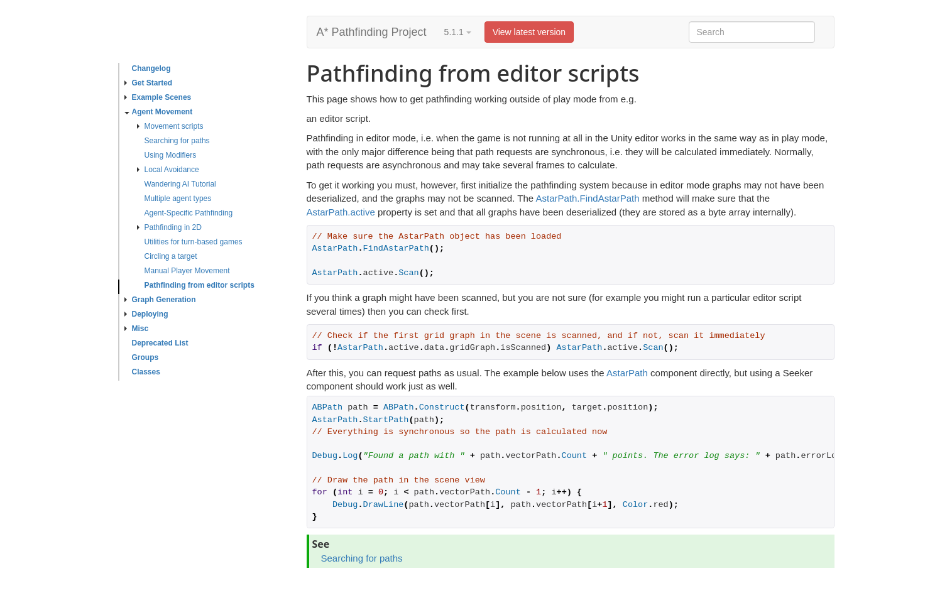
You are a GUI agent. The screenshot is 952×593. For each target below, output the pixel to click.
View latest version (529, 32)
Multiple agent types (178, 198)
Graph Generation (160, 299)
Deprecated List (160, 343)
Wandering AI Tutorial (180, 184)
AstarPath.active (341, 212)
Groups (145, 357)
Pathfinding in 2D (169, 227)
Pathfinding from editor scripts (199, 285)
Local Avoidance (168, 169)
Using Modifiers (171, 155)
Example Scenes (158, 97)
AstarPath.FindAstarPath (587, 198)
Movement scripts (170, 126)
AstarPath (627, 372)
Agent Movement (158, 111)
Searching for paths (177, 140)
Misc (136, 328)
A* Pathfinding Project (372, 32)
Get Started (148, 83)
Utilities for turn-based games (194, 241)
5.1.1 (457, 32)
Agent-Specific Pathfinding (189, 213)
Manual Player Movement (187, 270)
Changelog (151, 68)
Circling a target (171, 256)
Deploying (146, 314)
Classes (146, 371)
